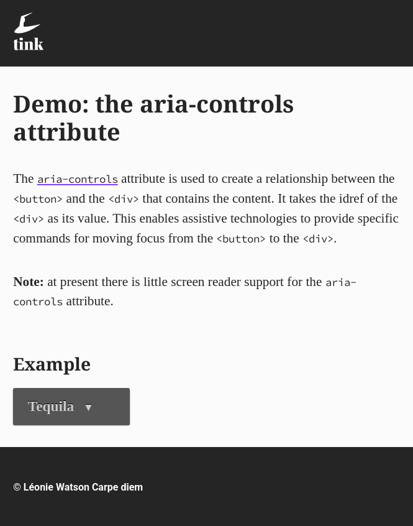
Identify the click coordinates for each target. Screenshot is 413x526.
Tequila (61, 406)
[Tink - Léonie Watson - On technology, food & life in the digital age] (28, 31)
